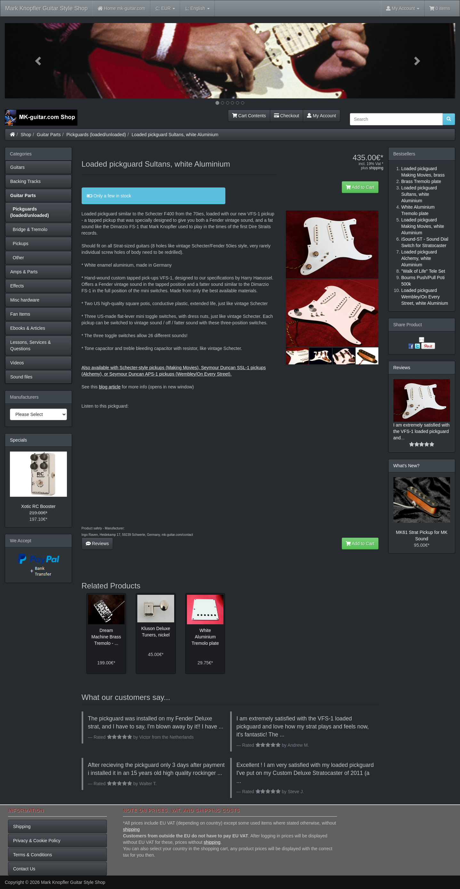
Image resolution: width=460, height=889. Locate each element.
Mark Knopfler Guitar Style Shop (46, 8)
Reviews (97, 543)
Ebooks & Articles (27, 328)
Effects (17, 285)
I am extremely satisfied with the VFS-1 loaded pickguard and (421, 431)
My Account (321, 115)
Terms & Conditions (32, 854)
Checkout (286, 115)
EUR (165, 8)
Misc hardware (24, 300)
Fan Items (20, 314)
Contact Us (24, 868)
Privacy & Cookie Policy (37, 840)
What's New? (406, 465)
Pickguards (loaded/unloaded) (96, 134)
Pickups (19, 243)
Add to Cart (360, 187)
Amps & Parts (24, 271)
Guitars (17, 167)
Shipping (22, 826)
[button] (38, 60)
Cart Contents (249, 115)
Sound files (21, 376)
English (197, 8)
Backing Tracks (25, 181)
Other (17, 257)
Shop (26, 134)
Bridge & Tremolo (28, 229)
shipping (376, 168)
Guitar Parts (49, 134)
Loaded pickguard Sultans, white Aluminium (175, 134)
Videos (17, 362)
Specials (18, 440)
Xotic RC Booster (38, 506)
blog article (110, 386)
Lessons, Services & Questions (30, 345)
